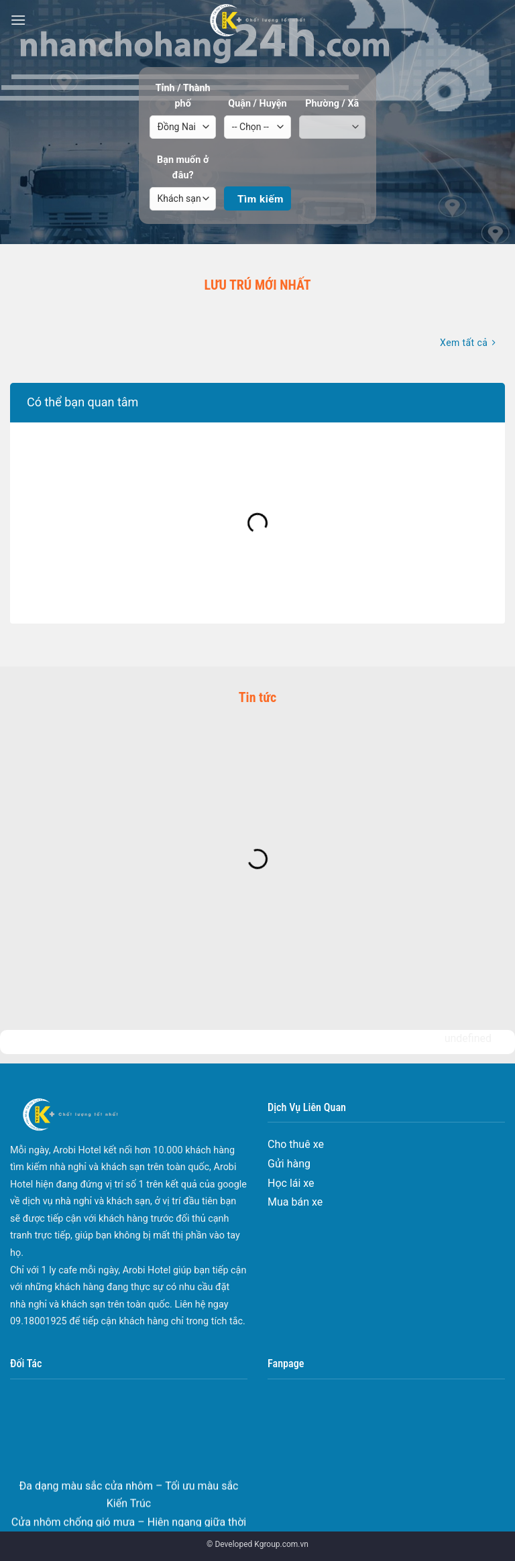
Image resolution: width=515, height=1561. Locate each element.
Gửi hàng (289, 1163)
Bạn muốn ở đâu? (183, 167)
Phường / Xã (332, 103)
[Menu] (18, 19)
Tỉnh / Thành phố (183, 95)
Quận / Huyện (257, 103)
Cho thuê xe (296, 1144)
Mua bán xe (295, 1202)
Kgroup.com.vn (281, 1544)
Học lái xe (291, 1183)
